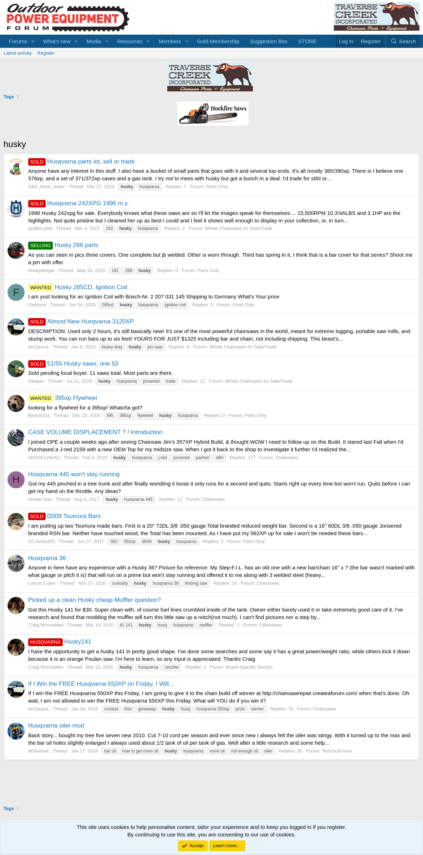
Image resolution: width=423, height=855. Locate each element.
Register (46, 53)
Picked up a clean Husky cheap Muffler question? (94, 600)
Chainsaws (286, 457)
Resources (130, 41)
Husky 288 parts (63, 245)
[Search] (403, 41)
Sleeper (36, 381)
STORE (307, 41)
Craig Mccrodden (45, 625)
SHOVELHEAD (44, 457)
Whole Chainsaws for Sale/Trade (238, 228)
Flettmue (37, 304)
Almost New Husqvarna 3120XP (81, 321)
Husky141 (59, 641)
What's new (57, 41)
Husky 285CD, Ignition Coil (77, 287)
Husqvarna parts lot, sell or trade (81, 161)
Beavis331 (39, 415)
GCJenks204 (41, 541)
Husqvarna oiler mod (56, 725)
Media (94, 41)
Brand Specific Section (249, 667)
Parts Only (217, 186)
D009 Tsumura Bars (64, 516)
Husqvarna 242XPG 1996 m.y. (78, 203)
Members (170, 41)
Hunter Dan (40, 499)
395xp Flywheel (62, 397)
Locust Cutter (42, 583)
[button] (33, 41)
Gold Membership (218, 41)
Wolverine (38, 751)
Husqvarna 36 (47, 558)
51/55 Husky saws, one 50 (73, 363)
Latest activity (18, 53)
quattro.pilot (40, 228)
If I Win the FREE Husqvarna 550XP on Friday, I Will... (101, 683)
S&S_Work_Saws (46, 186)
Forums (18, 41)
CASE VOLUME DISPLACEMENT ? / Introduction (95, 432)
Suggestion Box (268, 41)
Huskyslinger (41, 270)
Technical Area (337, 751)
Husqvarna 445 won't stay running (74, 474)
